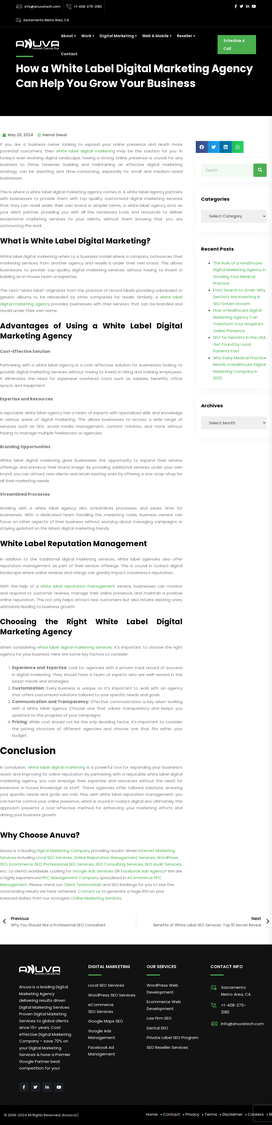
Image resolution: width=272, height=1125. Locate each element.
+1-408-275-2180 (88, 6)
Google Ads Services (93, 871)
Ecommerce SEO (25, 864)
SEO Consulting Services (119, 864)
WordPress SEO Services (111, 995)
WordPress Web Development (162, 988)
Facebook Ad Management (101, 1051)
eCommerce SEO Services (101, 1008)
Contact (69, 54)
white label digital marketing (85, 151)
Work (86, 36)
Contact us (89, 891)
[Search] (260, 170)
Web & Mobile (155, 36)
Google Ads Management (102, 1034)
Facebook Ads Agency (143, 871)
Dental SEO (157, 1028)
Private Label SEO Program (172, 1037)
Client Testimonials (82, 884)
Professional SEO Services (69, 864)
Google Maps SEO (105, 1021)
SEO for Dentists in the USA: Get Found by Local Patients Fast (239, 344)
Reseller (184, 36)
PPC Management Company (70, 877)
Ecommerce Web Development (164, 1005)
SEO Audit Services (163, 864)
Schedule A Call (234, 44)
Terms (211, 1114)
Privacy (192, 1114)
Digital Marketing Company (63, 850)
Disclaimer (232, 1114)
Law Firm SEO (159, 1018)
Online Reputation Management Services (114, 857)
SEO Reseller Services (167, 1047)
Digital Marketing (117, 36)
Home (152, 1114)
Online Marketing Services (96, 898)
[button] (202, 147)
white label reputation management (77, 586)
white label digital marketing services (74, 647)
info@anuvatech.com (42, 6)
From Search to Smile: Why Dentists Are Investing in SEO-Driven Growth (239, 296)
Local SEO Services (54, 857)
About (67, 36)
